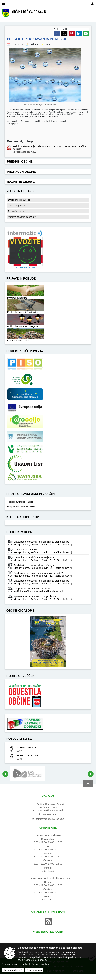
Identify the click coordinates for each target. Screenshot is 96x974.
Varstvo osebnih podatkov (22, 216)
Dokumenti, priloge (20, 141)
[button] (5, 774)
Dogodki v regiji (19, 532)
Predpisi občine (20, 161)
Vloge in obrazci (20, 191)
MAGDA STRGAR (26, 747)
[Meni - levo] (3, 3)
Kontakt (48, 796)
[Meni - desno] (92, 3)
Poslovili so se (19, 738)
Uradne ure (48, 827)
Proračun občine (21, 171)
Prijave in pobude (21, 278)
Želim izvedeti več (13, 970)
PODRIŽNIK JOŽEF (27, 755)
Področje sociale (17, 211)
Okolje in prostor (17, 205)
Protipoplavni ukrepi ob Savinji (21, 507)
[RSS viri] (48, 923)
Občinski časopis (20, 610)
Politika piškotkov (40, 964)
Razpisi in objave (21, 181)
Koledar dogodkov (22, 517)
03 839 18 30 (50, 814)
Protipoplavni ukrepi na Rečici (21, 502)
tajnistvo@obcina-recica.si (50, 818)
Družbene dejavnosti (19, 199)
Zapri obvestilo (34, 970)
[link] (57, 33)
